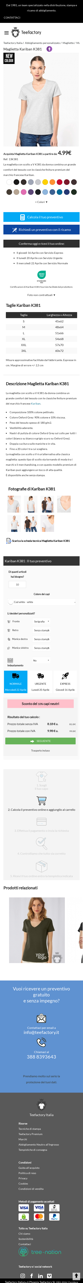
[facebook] (31, 1275)
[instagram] (23, 1275)
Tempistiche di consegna (33, 1149)
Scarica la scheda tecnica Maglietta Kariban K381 (38, 541)
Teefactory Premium (31, 1134)
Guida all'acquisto (29, 1167)
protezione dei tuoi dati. (41, 1082)
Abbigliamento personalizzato (42, 42)
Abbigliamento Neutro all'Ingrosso (39, 1144)
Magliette (68, 42)
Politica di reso (27, 1173)
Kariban (35, 403)
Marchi (23, 1139)
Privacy (23, 1178)
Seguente (40, 741)
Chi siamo (24, 1233)
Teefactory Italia (12, 42)
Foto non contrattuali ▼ (41, 295)
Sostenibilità (26, 1238)
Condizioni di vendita (31, 1188)
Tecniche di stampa (30, 1128)
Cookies (23, 1183)
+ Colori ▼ (41, 201)
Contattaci (12, 17)
